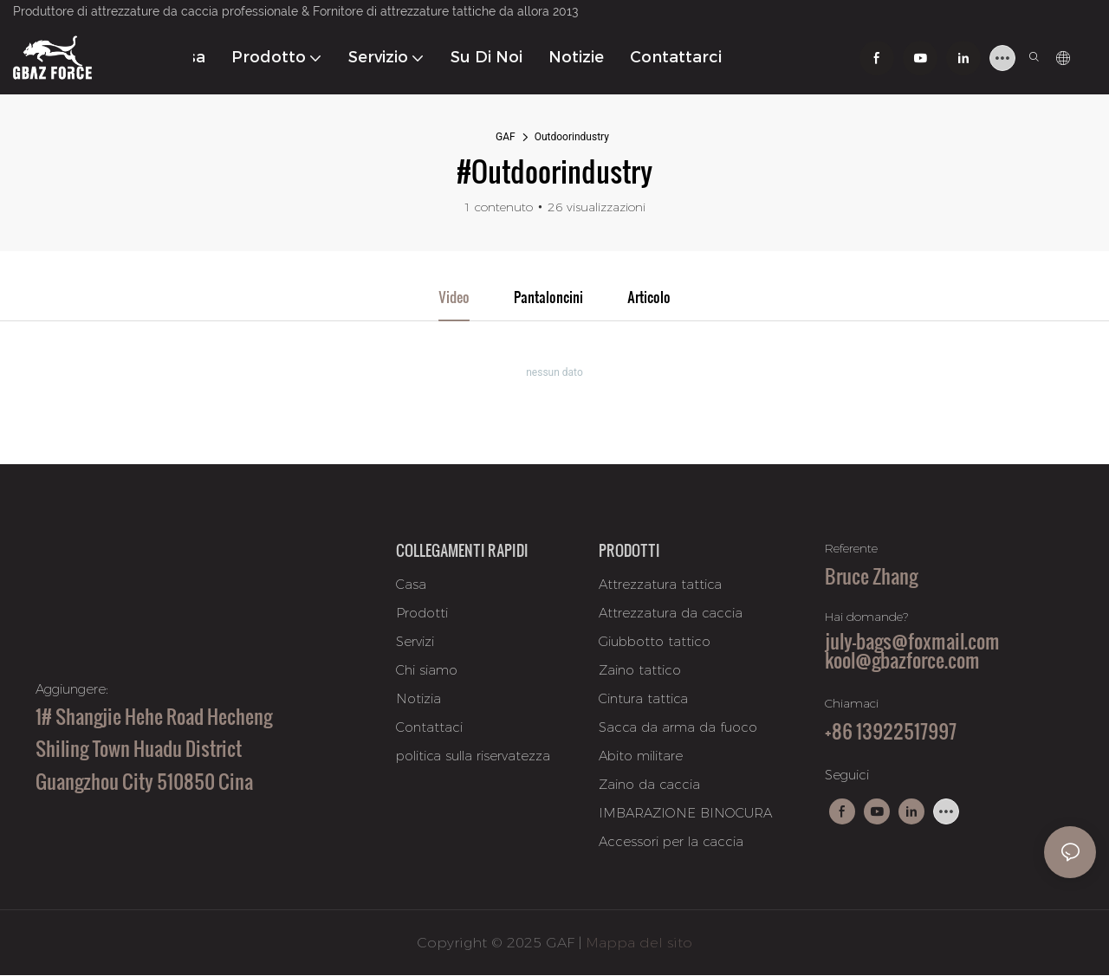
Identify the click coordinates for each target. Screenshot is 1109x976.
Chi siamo (426, 671)
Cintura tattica (643, 699)
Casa (411, 585)
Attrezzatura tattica (660, 585)
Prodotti (422, 613)
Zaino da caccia (649, 785)
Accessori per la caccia (671, 842)
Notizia (418, 699)
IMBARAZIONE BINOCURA (685, 813)
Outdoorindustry (572, 137)
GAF (506, 137)
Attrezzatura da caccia (671, 613)
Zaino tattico (640, 671)
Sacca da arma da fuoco (678, 728)
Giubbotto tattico (654, 642)
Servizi (415, 642)
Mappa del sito (639, 942)
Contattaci (429, 728)
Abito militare (641, 756)
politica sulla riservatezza (473, 756)
